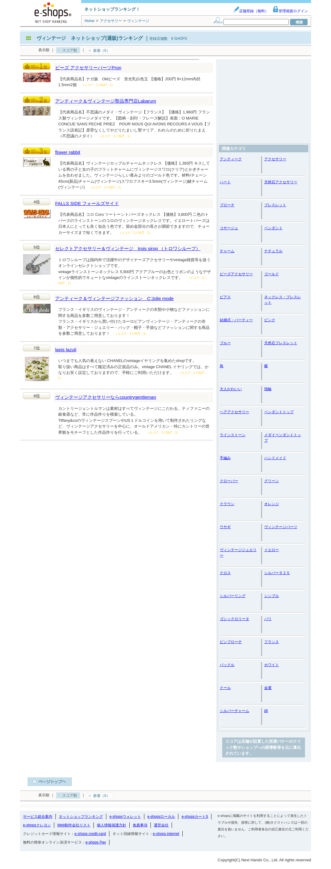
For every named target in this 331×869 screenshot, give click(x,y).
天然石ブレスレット (280, 343)
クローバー (229, 481)
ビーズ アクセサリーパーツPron (88, 67)
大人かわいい (231, 389)
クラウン (227, 504)
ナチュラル (273, 251)
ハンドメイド (275, 458)
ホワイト (271, 665)
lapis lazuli (65, 349)
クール (225, 688)
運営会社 (161, 825)
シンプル (271, 596)
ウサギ (225, 527)
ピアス (225, 297)
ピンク (269, 320)
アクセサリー (275, 159)
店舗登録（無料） (250, 11)
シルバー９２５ (277, 573)
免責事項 (140, 825)
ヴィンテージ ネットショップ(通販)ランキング (89, 38)
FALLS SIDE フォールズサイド (87, 203)
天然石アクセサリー (280, 182)
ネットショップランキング (81, 816)
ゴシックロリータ (234, 619)
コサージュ (229, 228)
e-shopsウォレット (125, 816)
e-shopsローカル (161, 816)
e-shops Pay (96, 842)
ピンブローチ (231, 642)
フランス (271, 642)
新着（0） (101, 50)
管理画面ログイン (290, 11)
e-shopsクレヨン (37, 825)
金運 (268, 688)
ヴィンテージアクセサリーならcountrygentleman (105, 397)
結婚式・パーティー (236, 320)
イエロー (271, 550)
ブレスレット (275, 205)
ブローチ (227, 205)
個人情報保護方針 (111, 825)
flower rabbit (67, 152)
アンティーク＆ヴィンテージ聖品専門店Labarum (105, 101)
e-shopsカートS (194, 816)
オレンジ (271, 504)
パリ (268, 619)
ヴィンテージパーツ (280, 527)
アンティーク (231, 159)
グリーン (271, 481)
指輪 (268, 389)
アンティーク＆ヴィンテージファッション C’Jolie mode (114, 298)
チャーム (227, 251)
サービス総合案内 (37, 816)
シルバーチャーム (234, 711)
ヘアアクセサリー (234, 412)
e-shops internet (166, 834)
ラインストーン (232, 435)
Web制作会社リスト (73, 825)
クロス (225, 573)
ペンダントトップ (279, 412)
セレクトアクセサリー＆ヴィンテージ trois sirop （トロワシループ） (127, 248)
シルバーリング (232, 596)
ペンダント (273, 228)
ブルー (225, 343)
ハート (225, 182)
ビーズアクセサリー (236, 274)
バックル (227, 665)
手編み (225, 458)
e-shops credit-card (90, 834)
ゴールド (271, 274)
